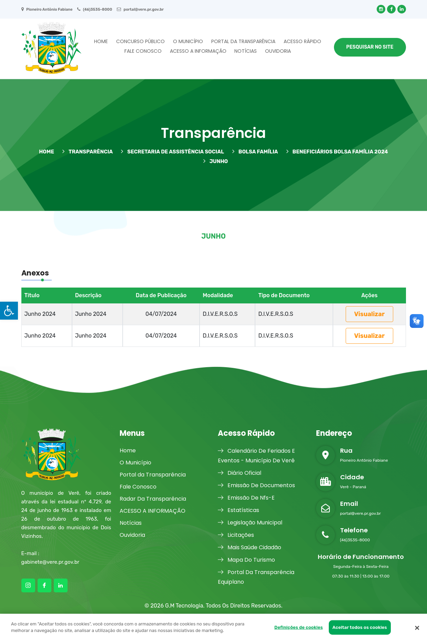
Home (101, 41)
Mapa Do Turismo (246, 560)
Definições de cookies (298, 627)
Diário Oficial (239, 473)
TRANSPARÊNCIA (87, 151)
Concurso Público (140, 41)
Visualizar (369, 314)
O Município (188, 41)
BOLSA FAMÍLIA (255, 151)
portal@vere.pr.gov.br (140, 9)
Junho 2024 (40, 314)
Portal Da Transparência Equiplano (256, 576)
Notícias (245, 51)
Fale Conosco (143, 51)
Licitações (236, 535)
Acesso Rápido (302, 41)
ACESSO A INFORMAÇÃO (198, 51)
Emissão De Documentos (256, 485)
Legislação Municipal (250, 523)
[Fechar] (417, 628)
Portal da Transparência (243, 41)
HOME (46, 152)
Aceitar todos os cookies (360, 627)
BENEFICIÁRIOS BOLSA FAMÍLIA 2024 (337, 151)
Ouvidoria (278, 51)
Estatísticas (238, 510)
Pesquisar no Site (370, 47)
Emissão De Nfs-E (246, 498)
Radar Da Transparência (153, 499)
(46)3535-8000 (94, 9)
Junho (215, 161)
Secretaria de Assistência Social (172, 151)
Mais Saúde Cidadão (249, 547)
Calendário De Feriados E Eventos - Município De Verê (256, 455)
